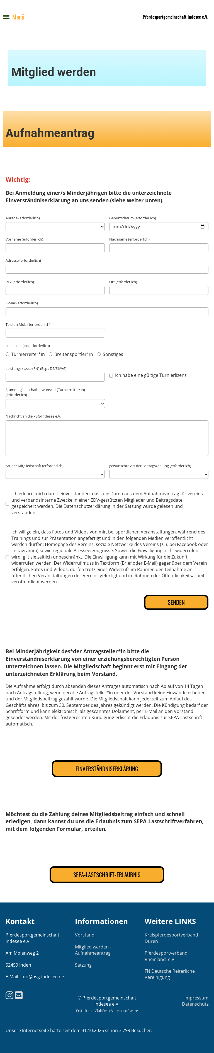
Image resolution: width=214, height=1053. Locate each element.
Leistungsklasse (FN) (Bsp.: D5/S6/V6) (36, 368)
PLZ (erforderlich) (20, 281)
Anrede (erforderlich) (23, 217)
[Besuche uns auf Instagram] (9, 995)
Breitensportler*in (71, 354)
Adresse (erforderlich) (23, 260)
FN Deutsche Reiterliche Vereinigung (170, 974)
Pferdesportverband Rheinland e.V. (166, 956)
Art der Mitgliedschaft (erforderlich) (35, 465)
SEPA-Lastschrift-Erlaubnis (106, 874)
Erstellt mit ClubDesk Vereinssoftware (107, 1010)
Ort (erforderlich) (123, 281)
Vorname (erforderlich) (24, 239)
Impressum (196, 998)
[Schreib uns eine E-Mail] (19, 995)
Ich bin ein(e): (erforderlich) (28, 345)
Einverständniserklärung (107, 768)
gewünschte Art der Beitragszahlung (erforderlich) (150, 465)
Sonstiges (110, 354)
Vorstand (84, 935)
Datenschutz (195, 1004)
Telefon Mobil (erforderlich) (28, 324)
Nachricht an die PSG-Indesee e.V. (33, 416)
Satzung (83, 965)
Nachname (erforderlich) (129, 239)
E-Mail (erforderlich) (22, 302)
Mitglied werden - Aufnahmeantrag (93, 950)
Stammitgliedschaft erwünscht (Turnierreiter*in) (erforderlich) (45, 392)
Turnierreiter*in (25, 354)
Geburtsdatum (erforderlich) (132, 217)
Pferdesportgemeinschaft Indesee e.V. (175, 17)
